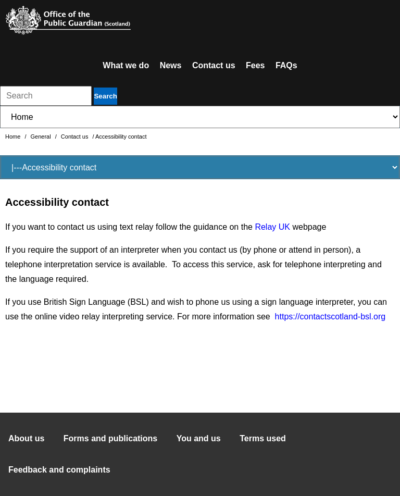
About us (26, 438)
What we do (126, 65)
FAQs (286, 65)
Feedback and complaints (59, 469)
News (171, 65)
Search (105, 96)
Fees (255, 65)
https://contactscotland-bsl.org (330, 316)
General (42, 136)
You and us (199, 438)
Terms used (263, 438)
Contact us (213, 65)
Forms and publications (110, 438)
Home (13, 136)
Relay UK (272, 226)
